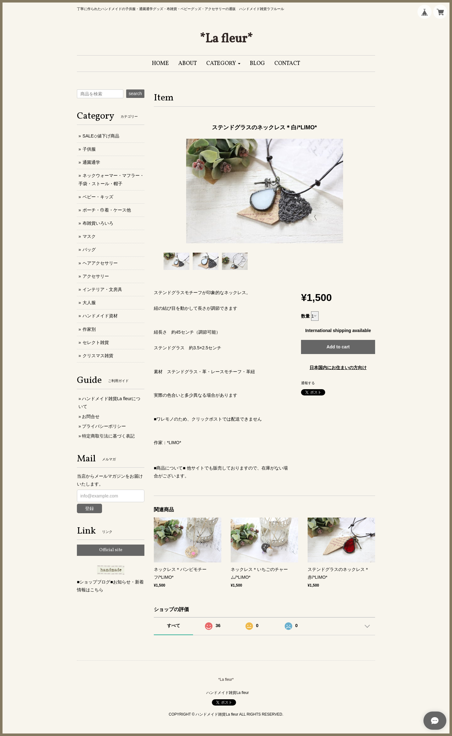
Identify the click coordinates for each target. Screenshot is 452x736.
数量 (305, 316)
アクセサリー (96, 276)
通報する (308, 383)
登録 (89, 508)
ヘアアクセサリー (100, 263)
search (135, 93)
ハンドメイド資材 (100, 315)
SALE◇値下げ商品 (101, 135)
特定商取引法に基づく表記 (108, 435)
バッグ (89, 249)
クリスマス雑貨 (98, 355)
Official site (110, 550)
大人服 (89, 302)
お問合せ (91, 416)
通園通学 (91, 162)
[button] (223, 64)
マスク (89, 236)
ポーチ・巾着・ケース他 (107, 209)
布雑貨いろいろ (98, 223)
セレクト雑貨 (96, 342)
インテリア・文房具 (102, 289)
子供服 (89, 149)
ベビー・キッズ (98, 196)
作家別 (89, 329)
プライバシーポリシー (104, 426)
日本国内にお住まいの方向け (338, 367)
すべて (173, 625)
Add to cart (338, 346)
